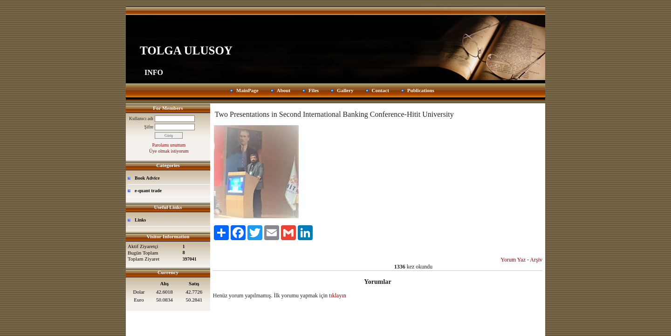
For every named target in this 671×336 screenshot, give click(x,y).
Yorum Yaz (513, 259)
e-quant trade (148, 190)
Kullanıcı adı (141, 118)
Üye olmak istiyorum (169, 151)
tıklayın (337, 295)
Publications (420, 90)
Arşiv (536, 259)
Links (140, 219)
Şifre (148, 126)
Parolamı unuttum (168, 145)
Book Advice (147, 178)
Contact (380, 90)
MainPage (247, 90)
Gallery (345, 90)
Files (313, 90)
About (283, 90)
